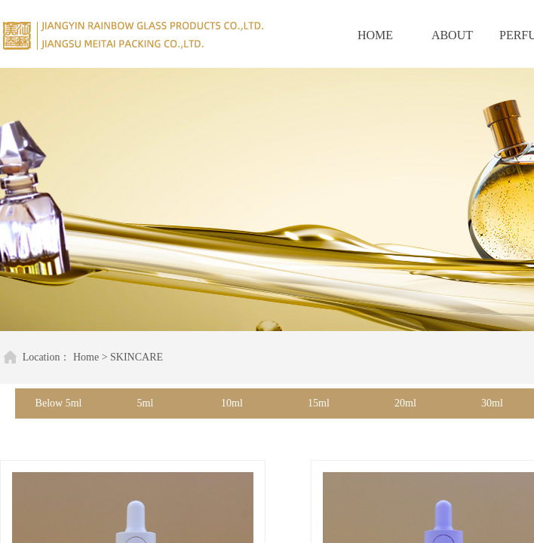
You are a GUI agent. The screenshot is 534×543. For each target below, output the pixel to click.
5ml (145, 403)
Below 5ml (58, 403)
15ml (319, 403)
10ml (232, 403)
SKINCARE (130, 357)
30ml (492, 403)
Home (80, 357)
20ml (405, 403)
